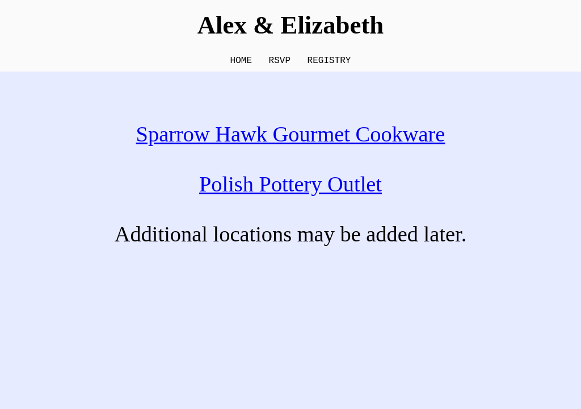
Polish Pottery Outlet (290, 186)
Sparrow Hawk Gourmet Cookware (290, 136)
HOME (241, 62)
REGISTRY (329, 62)
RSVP (279, 62)
